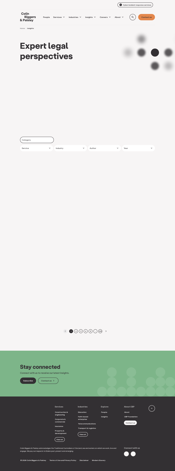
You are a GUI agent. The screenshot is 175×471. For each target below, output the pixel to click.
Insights (89, 17)
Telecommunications (87, 424)
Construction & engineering (61, 413)
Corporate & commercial (60, 420)
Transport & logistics (87, 428)
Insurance (59, 426)
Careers (104, 17)
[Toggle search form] (133, 17)
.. (95, 331)
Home (22, 28)
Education (82, 412)
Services (57, 17)
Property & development (60, 432)
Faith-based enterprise (83, 417)
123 (100, 331)
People (104, 412)
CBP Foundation (130, 416)
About (118, 17)
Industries (73, 17)
